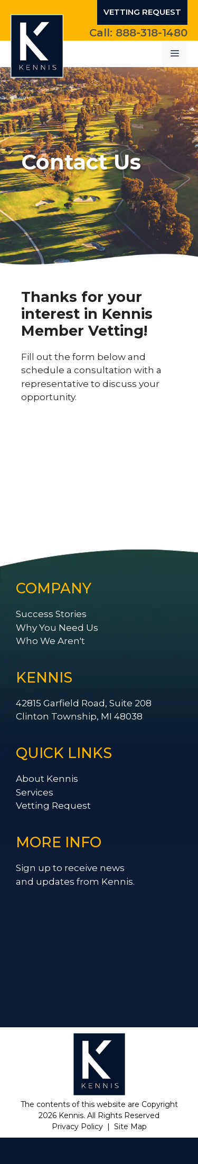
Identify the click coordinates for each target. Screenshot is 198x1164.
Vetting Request (142, 12)
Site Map (130, 1126)
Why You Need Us (57, 627)
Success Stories (51, 614)
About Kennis (47, 778)
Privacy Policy (77, 1126)
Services (34, 792)
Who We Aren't (50, 641)
